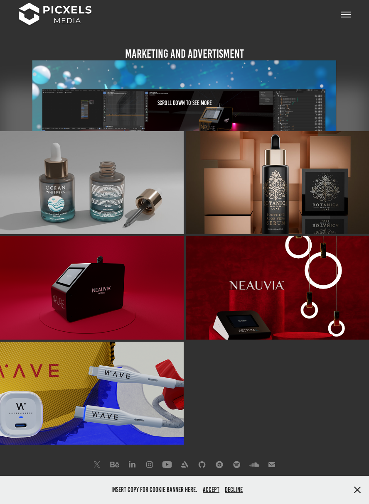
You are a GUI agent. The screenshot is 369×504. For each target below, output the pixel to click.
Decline (234, 489)
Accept (211, 489)
